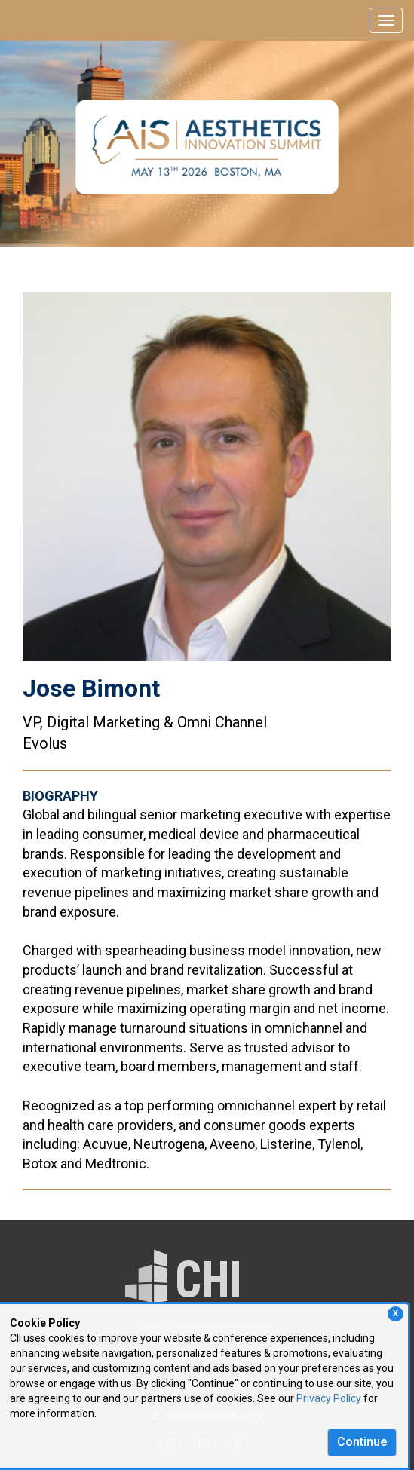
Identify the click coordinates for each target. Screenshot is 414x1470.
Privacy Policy (328, 1398)
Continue (362, 1442)
